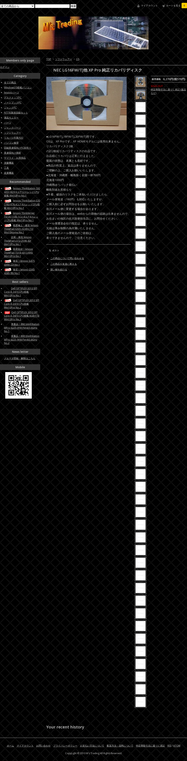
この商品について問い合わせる (67, 258)
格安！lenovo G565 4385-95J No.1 (19, 271)
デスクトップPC (13, 97)
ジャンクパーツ (12, 127)
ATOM (176, 745)
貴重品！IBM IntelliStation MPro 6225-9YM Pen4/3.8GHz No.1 (21, 327)
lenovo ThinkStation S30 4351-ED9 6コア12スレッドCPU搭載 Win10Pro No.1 (22, 192)
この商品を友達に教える (63, 264)
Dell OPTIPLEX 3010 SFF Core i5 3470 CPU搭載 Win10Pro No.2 (21, 304)
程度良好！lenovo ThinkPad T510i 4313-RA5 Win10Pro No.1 (18, 252)
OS (77, 59)
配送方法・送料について (120, 745)
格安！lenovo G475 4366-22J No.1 (19, 262)
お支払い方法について (92, 745)
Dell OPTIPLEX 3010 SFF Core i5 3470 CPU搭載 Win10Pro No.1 (20, 292)
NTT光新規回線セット (16, 112)
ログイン (5, 67)
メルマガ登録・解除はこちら (19, 358)
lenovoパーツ (11, 92)
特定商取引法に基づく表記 (150, 745)
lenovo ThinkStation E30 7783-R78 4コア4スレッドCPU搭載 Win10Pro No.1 (22, 204)
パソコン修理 (11, 142)
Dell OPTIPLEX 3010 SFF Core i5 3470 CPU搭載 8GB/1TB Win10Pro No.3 (21, 316)
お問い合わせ (43, 745)
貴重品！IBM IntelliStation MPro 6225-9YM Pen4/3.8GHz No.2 (21, 339)
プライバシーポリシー (65, 745)
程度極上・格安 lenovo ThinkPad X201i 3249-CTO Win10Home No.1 (21, 229)
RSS (169, 745)
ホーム (10, 745)
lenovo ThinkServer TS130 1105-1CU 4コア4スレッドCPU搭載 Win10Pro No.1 (21, 216)
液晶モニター (11, 117)
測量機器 (9, 163)
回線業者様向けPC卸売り (17, 147)
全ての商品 (10, 82)
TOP (48, 59)
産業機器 (9, 173)
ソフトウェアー (63, 59)
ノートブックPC (13, 102)
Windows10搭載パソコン (18, 87)
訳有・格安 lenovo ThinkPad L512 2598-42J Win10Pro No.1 (18, 240)
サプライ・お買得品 (15, 158)
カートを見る (176, 5)
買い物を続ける (58, 269)
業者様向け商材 (12, 152)
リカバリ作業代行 (13, 137)
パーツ (7, 122)
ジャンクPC (10, 107)
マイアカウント (149, 5)
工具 (6, 168)
